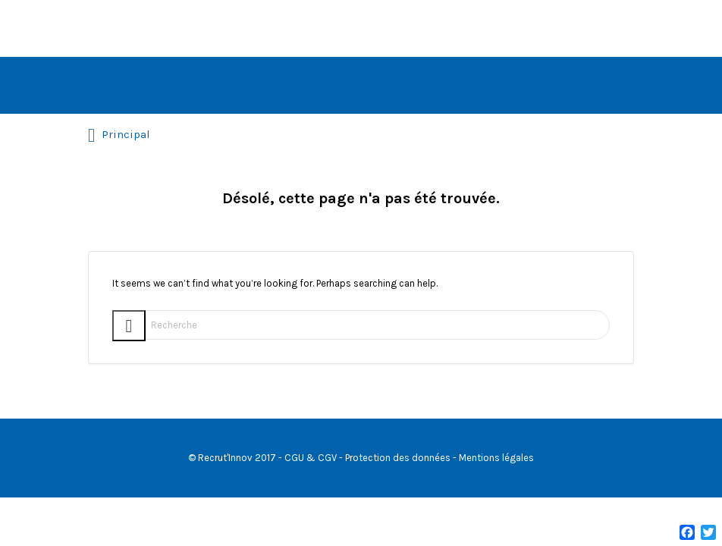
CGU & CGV (310, 457)
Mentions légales (496, 457)
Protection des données (397, 457)
